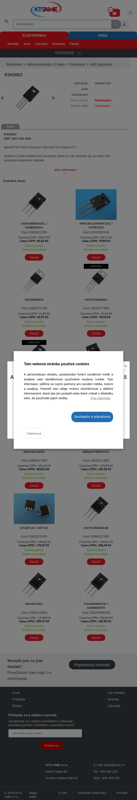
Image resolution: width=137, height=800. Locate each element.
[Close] (126, 366)
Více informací (100, 398)
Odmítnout (34, 433)
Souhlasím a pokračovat (92, 417)
